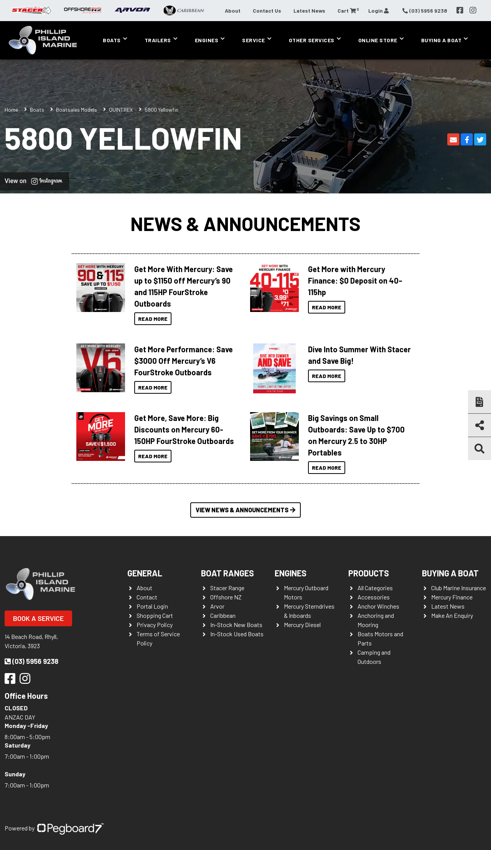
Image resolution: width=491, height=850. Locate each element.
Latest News (309, 10)
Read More (153, 318)
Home (11, 109)
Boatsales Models (76, 109)
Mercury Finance (452, 597)
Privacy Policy (155, 624)
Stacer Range (227, 587)
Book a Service (38, 618)
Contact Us (267, 10)
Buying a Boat (441, 40)
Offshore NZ (226, 597)
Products (368, 573)
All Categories (375, 587)
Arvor (217, 606)
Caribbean (223, 615)
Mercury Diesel (302, 624)
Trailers (158, 40)
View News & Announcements (245, 509)
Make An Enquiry (452, 615)
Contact (147, 597)
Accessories (374, 597)
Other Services (311, 40)
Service (253, 40)
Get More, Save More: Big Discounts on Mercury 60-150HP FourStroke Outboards (184, 429)
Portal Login (152, 606)
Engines (207, 40)
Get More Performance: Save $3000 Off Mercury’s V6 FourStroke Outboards (183, 361)
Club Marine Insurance (458, 587)
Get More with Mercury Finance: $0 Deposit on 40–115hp (355, 280)
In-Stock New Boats (236, 624)
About (233, 10)
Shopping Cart (155, 615)
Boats (112, 40)
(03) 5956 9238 (31, 661)
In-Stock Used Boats (237, 633)
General (144, 573)
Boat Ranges (227, 573)
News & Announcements (245, 223)
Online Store (377, 40)
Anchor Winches (378, 606)
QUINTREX (121, 109)
